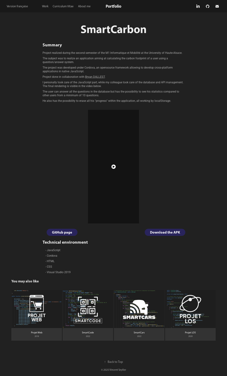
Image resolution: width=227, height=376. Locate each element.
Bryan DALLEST (95, 77)
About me (84, 6)
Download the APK (165, 232)
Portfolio (113, 6)
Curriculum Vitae (63, 6)
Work (45, 6)
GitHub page (62, 232)
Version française (17, 6)
